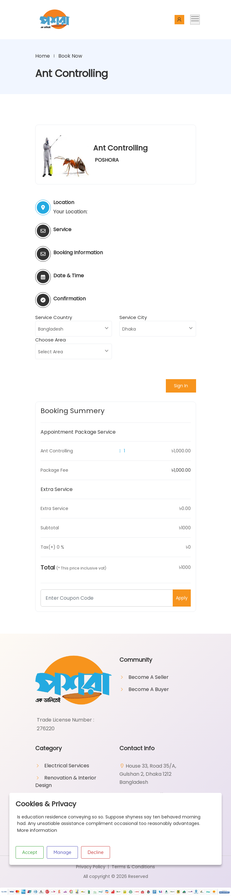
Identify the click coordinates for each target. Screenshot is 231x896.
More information (37, 830)
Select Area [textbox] (50, 352)
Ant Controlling (121, 148)
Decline (96, 852)
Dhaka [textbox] (129, 329)
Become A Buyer (148, 689)
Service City (133, 317)
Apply (182, 598)
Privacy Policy (90, 867)
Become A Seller (148, 677)
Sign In (181, 386)
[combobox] (73, 329)
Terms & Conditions (133, 867)
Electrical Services (66, 766)
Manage (62, 852)
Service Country (53, 317)
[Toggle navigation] (195, 20)
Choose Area (50, 340)
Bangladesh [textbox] (50, 329)
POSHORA (107, 160)
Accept (29, 852)
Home (42, 56)
